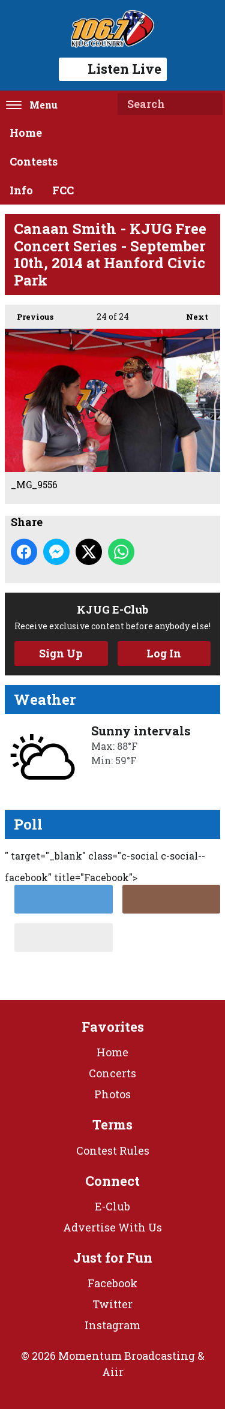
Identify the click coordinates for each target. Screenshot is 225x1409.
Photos (112, 1094)
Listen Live (112, 68)
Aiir (113, 1372)
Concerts (112, 1073)
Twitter (112, 1304)
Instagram (112, 1325)
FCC (63, 190)
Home (26, 132)
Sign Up (61, 653)
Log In (163, 653)
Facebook (112, 1283)
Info (21, 190)
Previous (29, 313)
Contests (34, 161)
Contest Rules (112, 1150)
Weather (45, 699)
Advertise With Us (112, 1227)
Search (209, 104)
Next (191, 313)
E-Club (112, 1206)
